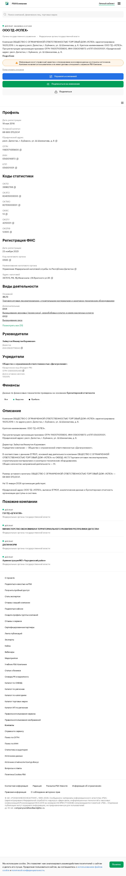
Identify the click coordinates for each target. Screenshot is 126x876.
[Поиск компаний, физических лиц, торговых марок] (63, 14)
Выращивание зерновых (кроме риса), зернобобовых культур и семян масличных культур (48, 312)
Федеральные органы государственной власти (59, 36)
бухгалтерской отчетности (81, 393)
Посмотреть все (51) (12, 325)
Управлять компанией (62, 76)
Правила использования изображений (23, 780)
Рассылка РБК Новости (57, 846)
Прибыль (34, 399)
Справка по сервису (14, 791)
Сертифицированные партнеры (19, 687)
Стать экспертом (12, 656)
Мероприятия (11, 718)
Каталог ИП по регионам (16, 767)
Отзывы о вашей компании (17, 662)
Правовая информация (15, 852)
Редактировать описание (13, 69)
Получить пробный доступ (17, 650)
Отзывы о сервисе (13, 681)
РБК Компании (19, 4)
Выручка (18, 399)
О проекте (9, 638)
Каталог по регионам (15, 749)
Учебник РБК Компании (16, 724)
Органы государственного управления (19, 36)
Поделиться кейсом (14, 669)
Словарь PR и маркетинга (16, 736)
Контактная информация (16, 846)
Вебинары (9, 712)
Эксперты (9, 699)
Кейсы (8, 706)
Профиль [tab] (7, 103)
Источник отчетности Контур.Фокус (22, 822)
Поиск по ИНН (11, 803)
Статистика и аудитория (16, 809)
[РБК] (6, 3)
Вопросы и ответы (13, 828)
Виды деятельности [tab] (25, 103)
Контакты (9, 786)
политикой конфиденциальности (28, 870)
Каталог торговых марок (16, 761)
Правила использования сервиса (20, 773)
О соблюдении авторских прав (45, 852)
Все (6, 399)
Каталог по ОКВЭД (13, 743)
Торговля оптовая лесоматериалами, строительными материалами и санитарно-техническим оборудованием (58, 300)
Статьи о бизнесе (13, 730)
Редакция (37, 846)
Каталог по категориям (15, 755)
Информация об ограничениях (86, 846)
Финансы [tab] (43, 103)
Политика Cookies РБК (15, 834)
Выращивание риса (12, 320)
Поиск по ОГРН (12, 797)
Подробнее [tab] (8, 56)
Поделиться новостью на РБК (18, 644)
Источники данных (14, 816)
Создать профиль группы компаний (21, 675)
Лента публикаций (13, 693)
